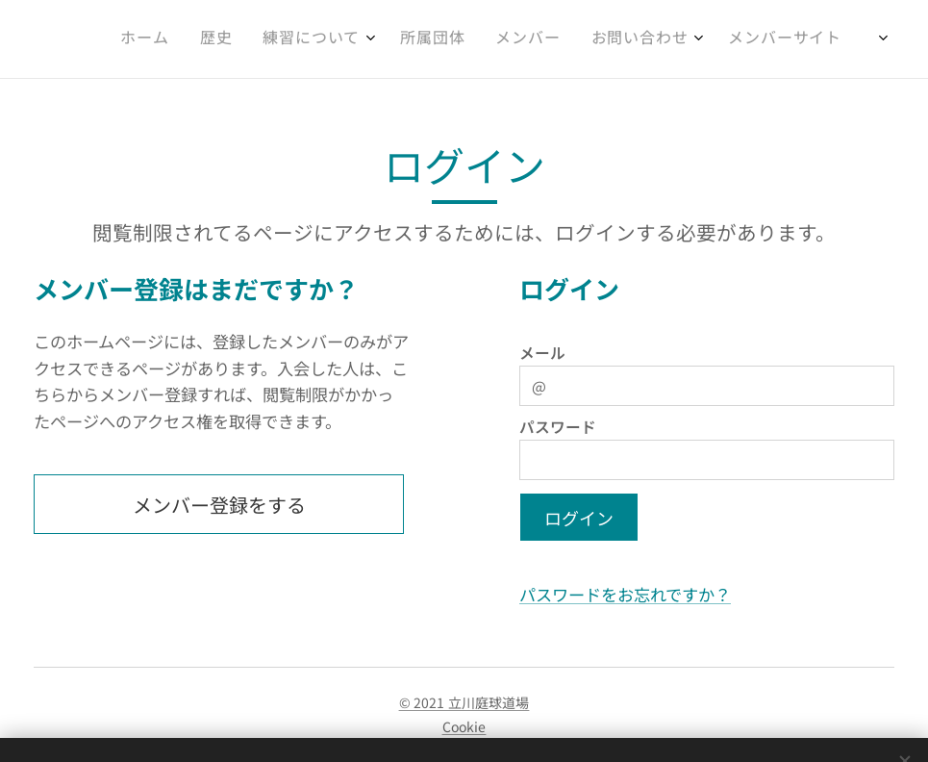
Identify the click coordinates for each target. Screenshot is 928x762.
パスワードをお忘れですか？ (625, 594)
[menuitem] (665, 39)
